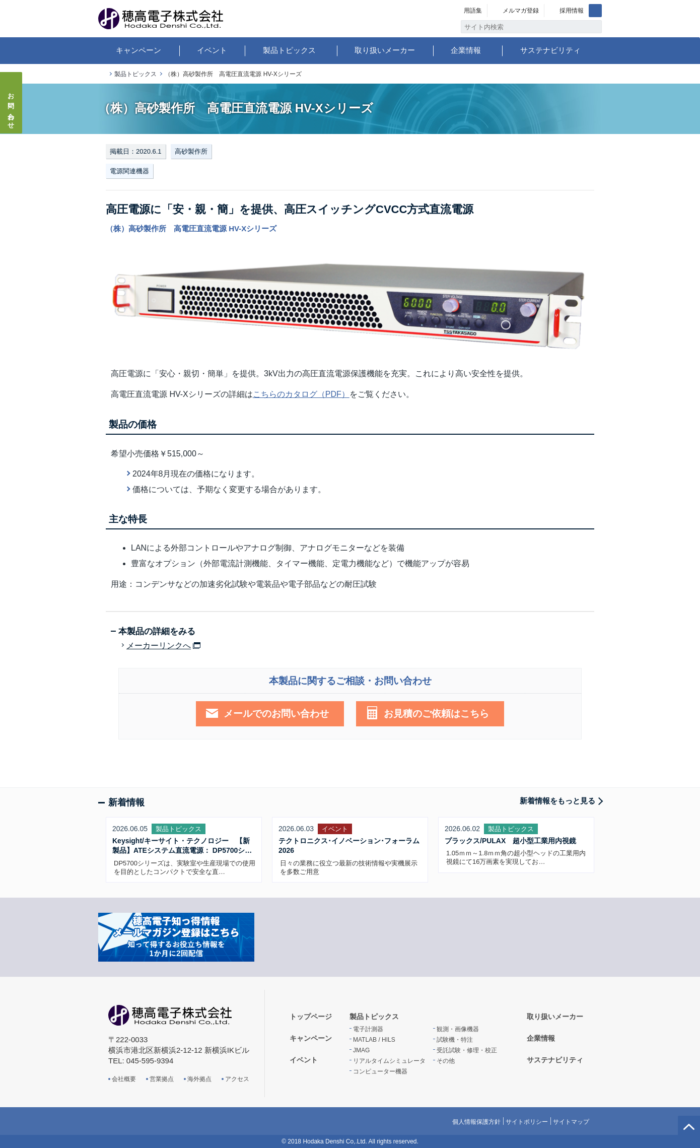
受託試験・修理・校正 (467, 1050)
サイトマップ (571, 1121)
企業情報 (466, 50)
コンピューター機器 (380, 1071)
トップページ (102, 74)
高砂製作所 (191, 151)
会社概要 (124, 1079)
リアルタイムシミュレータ (389, 1060)
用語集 (473, 11)
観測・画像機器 (458, 1029)
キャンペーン (138, 50)
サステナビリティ (550, 50)
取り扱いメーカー (385, 50)
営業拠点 (162, 1079)
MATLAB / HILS (374, 1039)
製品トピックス (289, 50)
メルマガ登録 (521, 11)
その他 (446, 1060)
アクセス (237, 1079)
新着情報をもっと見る (557, 800)
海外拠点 (199, 1079)
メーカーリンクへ (158, 646)
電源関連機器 (129, 171)
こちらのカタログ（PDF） (301, 394)
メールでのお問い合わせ (276, 713)
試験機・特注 (455, 1039)
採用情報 (571, 11)
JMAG (361, 1050)
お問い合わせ (11, 108)
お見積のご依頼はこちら (436, 713)
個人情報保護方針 (476, 1121)
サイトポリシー (527, 1121)
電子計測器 (368, 1029)
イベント (212, 50)
